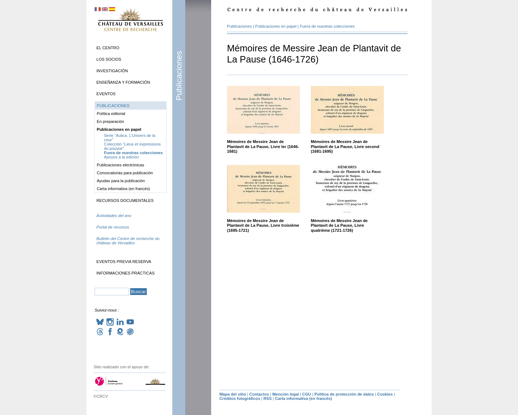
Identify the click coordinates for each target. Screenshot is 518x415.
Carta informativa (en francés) (123, 188)
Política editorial (111, 113)
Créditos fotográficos (239, 398)
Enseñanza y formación (123, 82)
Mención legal (285, 394)
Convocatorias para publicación (125, 173)
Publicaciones (178, 76)
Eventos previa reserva (123, 261)
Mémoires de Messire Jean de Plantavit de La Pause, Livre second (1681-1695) (345, 146)
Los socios (108, 59)
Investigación (112, 71)
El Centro (107, 48)
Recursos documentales (125, 200)
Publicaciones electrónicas (120, 165)
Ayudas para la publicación (121, 181)
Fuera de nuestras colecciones (327, 26)
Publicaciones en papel (275, 26)
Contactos (259, 394)
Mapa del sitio (232, 394)
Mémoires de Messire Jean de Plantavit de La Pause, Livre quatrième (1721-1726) (339, 225)
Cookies (385, 394)
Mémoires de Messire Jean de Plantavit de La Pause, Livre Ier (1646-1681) (263, 146)
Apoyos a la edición (121, 157)
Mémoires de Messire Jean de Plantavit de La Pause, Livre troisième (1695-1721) (263, 225)
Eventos (105, 94)
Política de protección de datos (344, 394)
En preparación (110, 121)
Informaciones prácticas (125, 273)
